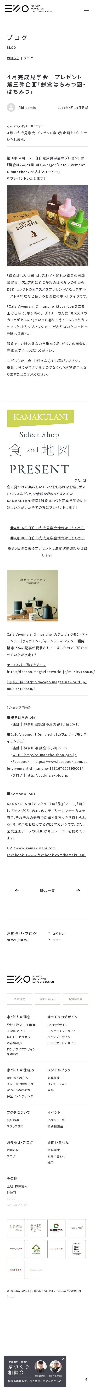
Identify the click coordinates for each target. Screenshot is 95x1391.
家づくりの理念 (19, 1016)
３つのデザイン (58, 1025)
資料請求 (19, 999)
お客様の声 (14, 1043)
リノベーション (57, 1084)
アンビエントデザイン (62, 1043)
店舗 (51, 1090)
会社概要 (13, 1120)
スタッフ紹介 (15, 1126)
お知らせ (13, 58)
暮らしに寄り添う (18, 1037)
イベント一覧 (56, 1120)
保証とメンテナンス (20, 1096)
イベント (54, 1112)
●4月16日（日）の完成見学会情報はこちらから (47, 527)
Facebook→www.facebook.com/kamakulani (46, 854)
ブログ (18, 37)
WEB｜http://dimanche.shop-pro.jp (45, 754)
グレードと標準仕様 (20, 1084)
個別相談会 (76, 999)
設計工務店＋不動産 (21, 1025)
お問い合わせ (47, 999)
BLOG (11, 47)
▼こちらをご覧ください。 (26, 664)
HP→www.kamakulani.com (31, 847)
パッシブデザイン (59, 1037)
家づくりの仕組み (21, 1069)
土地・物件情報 (17, 1186)
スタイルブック (59, 1069)
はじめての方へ (17, 1078)
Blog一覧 (47, 890)
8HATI (11, 1192)
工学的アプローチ (19, 1031)
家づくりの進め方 (19, 1090)
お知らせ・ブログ (20, 1142)
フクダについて (18, 1112)
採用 (51, 1162)
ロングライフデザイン (62, 1031)
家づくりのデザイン (63, 1016)
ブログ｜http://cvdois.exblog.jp (41, 775)
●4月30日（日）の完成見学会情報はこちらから (47, 537)
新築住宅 (54, 1078)
